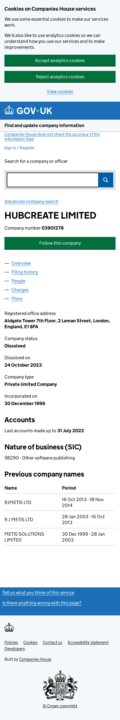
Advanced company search (31, 201)
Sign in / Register (19, 147)
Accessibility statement (88, 642)
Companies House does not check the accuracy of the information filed (52, 136)
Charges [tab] (20, 289)
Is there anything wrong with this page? (41, 603)
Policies (11, 642)
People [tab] (18, 281)
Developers (14, 648)
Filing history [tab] (24, 272)
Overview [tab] (21, 263)
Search (105, 180)
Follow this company (60, 243)
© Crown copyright (60, 705)
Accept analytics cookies (60, 60)
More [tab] (16, 298)
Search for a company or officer (36, 161)
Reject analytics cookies (60, 76)
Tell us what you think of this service (38, 592)
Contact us (52, 642)
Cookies (30, 642)
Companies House (35, 659)
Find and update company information (44, 125)
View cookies (60, 91)
